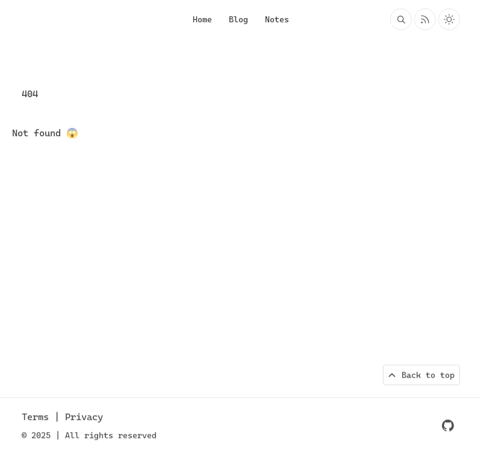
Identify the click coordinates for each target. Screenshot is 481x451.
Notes (277, 19)
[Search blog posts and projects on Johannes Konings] (401, 19)
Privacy (84, 417)
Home (202, 19)
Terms (38, 417)
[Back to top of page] (421, 375)
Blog (238, 19)
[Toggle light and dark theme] (449, 19)
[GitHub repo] (448, 426)
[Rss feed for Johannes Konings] (425, 19)
